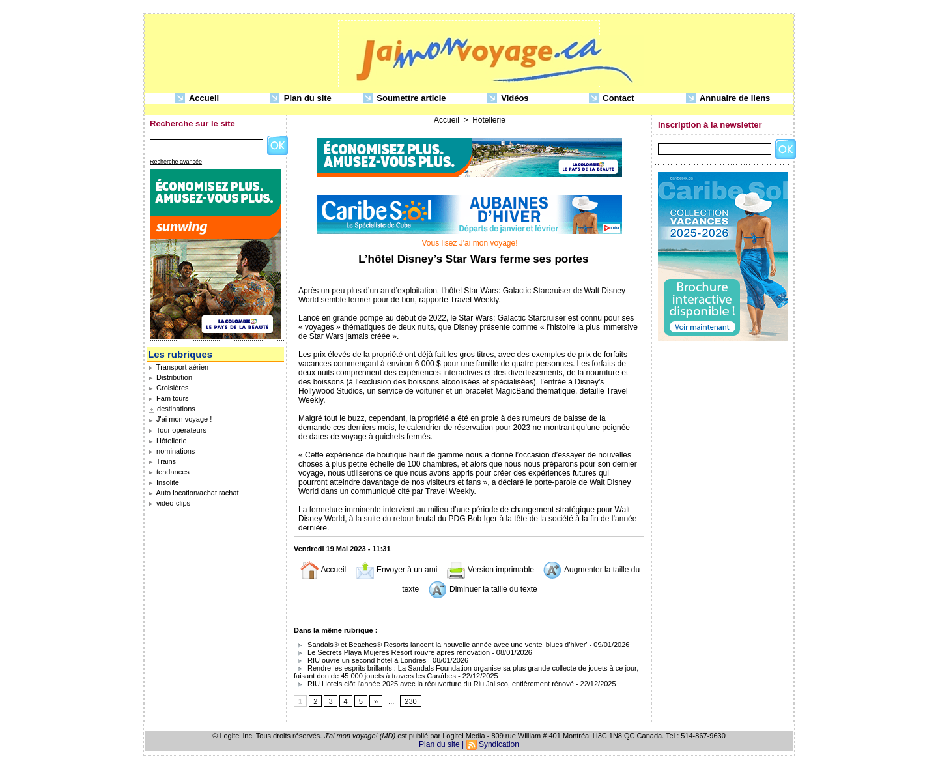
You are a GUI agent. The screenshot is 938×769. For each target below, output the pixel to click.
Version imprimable (490, 569)
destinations (176, 409)
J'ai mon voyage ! (180, 419)
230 (410, 701)
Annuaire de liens (728, 98)
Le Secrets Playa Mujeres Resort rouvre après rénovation (392, 652)
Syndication (499, 744)
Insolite (163, 482)
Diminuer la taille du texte (482, 589)
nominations (171, 451)
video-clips (169, 503)
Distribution (170, 377)
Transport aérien (178, 367)
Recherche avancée (176, 161)
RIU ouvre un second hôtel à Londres (360, 660)
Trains (162, 461)
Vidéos (508, 98)
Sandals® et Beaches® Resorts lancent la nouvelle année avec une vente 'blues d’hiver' (441, 644)
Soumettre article (404, 98)
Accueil (197, 98)
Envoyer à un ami (396, 569)
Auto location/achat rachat (193, 493)
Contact (611, 98)
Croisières (168, 388)
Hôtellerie (167, 440)
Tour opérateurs (177, 430)
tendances (169, 472)
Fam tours (168, 398)
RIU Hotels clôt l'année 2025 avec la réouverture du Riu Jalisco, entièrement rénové (434, 684)
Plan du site (301, 98)
